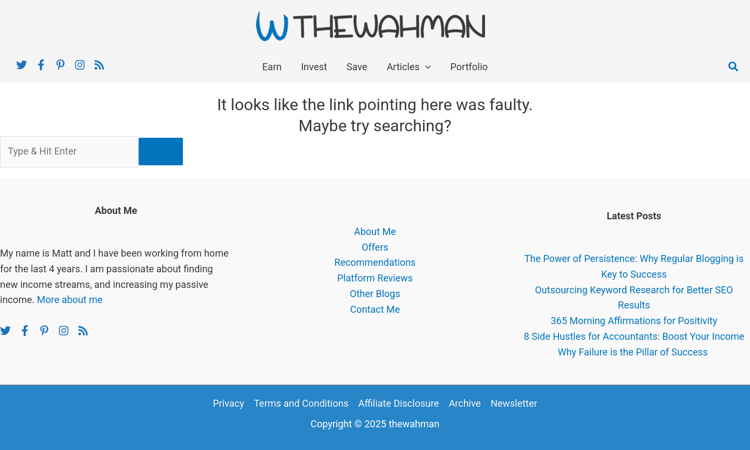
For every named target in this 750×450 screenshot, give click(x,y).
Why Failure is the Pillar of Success (634, 352)
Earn (272, 66)
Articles (409, 67)
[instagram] (84, 64)
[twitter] (26, 64)
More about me (70, 299)
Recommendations (374, 262)
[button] (733, 67)
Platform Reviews (375, 278)
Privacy (228, 403)
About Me (375, 231)
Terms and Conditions (301, 403)
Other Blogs (375, 293)
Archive (465, 403)
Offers (375, 247)
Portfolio (469, 66)
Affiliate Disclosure (398, 403)
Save (356, 66)
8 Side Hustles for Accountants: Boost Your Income (633, 336)
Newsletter (513, 403)
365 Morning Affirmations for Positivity (634, 320)
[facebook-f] (45, 64)
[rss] (101, 64)
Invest (314, 66)
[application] (425, 67)
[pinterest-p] (64, 64)
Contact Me (375, 309)
